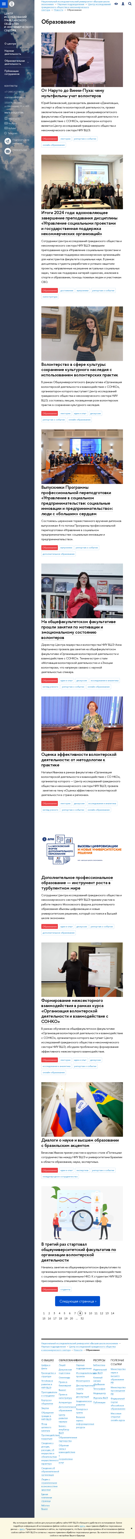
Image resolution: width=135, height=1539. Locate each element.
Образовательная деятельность (14, 62)
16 (49, 1318)
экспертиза (82, 1170)
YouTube (12, 123)
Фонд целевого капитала (46, 1427)
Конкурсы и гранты (82, 1411)
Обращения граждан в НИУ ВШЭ (47, 1416)
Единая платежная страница (46, 1498)
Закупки (45, 1408)
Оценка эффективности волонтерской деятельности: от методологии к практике (78, 759)
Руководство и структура (48, 1375)
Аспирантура (65, 1402)
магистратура (50, 296)
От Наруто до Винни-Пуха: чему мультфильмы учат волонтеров (72, 93)
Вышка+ (62, 1389)
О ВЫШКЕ (47, 1360)
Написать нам (20, 149)
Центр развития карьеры (63, 1418)
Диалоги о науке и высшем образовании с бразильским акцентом (80, 1142)
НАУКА (80, 1360)
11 (96, 1313)
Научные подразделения (53, 1346)
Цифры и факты (45, 1367)
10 (90, 1313)
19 (66, 1318)
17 (54, 1318)
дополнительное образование (59, 553)
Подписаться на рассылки (21, 141)
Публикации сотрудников (11, 72)
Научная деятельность (12, 52)
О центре (10, 43)
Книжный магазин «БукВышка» (99, 1381)
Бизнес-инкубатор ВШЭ (64, 1429)
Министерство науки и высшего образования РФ (118, 1376)
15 (44, 1318)
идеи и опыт (80, 413)
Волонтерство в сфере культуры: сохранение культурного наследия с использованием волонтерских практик (79, 369)
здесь (82, 1526)
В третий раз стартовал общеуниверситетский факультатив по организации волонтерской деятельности (78, 1252)
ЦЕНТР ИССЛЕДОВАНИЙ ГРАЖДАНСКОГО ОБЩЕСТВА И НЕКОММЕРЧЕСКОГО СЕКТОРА (18, 22)
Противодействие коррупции (50, 1437)
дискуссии (95, 413)
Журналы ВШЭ (100, 1397)
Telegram (12, 133)
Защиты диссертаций (82, 1395)
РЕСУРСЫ (99, 1360)
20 (71, 1318)
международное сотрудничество (60, 1176)
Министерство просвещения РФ (118, 1391)
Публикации (99, 1402)
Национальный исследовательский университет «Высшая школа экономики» (79, 1343)
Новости (78, 1350)
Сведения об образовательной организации (50, 1472)
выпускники (83, 290)
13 (107, 1313)
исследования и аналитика (104, 680)
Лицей (62, 1365)
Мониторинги (83, 1380)
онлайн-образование (54, 144)
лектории (65, 138)
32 (82, 1318)
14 (112, 1313)
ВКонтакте (14, 118)
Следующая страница (77, 1301)
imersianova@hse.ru (14, 97)
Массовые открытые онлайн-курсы (118, 1417)
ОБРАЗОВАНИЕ (68, 1360)
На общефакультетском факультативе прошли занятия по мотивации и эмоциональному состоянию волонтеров (78, 629)
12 (101, 1313)
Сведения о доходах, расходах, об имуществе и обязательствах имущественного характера (50, 1453)
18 (60, 1318)
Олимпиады (64, 1377)
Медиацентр (99, 1393)
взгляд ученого (50, 686)
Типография (99, 1388)
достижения (66, 290)
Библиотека (99, 1365)
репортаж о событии (85, 138)
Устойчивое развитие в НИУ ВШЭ (47, 1384)
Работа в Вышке (45, 1507)
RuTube (12, 128)
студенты (65, 1289)
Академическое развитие (84, 1403)
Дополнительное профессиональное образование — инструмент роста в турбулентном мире (77, 882)
